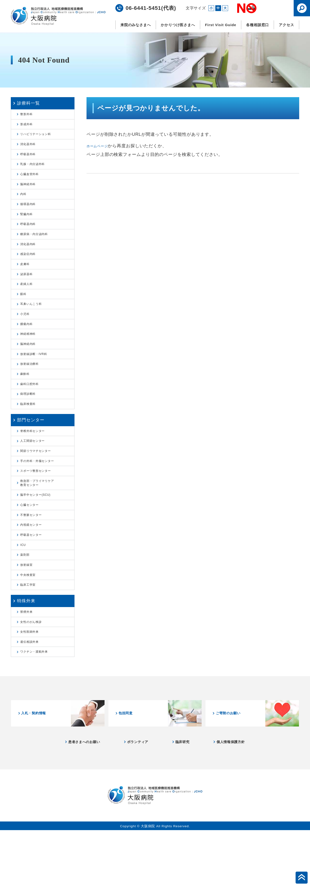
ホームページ (100, 145)
